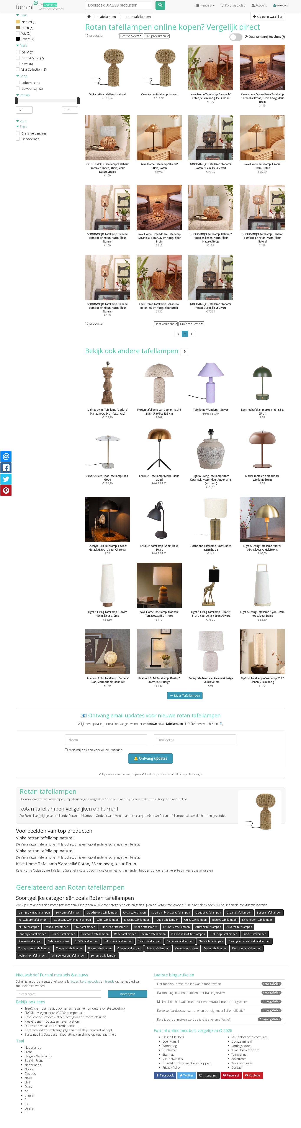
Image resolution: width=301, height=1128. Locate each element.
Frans (28, 1052)
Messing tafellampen (137, 920)
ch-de (29, 1078)
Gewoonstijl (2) (32, 88)
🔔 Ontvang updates (150, 758)
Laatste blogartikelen (174, 974)
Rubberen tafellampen (114, 927)
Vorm (22, 121)
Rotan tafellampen (158, 948)
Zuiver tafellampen (215, 948)
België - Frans (34, 1060)
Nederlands (33, 1047)
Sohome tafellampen (103, 955)
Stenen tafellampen (56, 927)
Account (259, 5)
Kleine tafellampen (186, 948)
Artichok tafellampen (208, 927)
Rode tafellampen (125, 934)
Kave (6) (27, 64)
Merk (21, 45)
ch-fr (28, 1082)
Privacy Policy (171, 1067)
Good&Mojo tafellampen (102, 912)
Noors (29, 1069)
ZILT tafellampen (28, 927)
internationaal (66, 1026)
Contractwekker (36, 1030)
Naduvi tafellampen (211, 941)
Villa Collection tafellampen (68, 955)
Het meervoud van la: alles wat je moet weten (219, 984)
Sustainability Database (41, 1034)
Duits (28, 1087)
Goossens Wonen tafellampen (72, 920)
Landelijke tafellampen (32, 934)
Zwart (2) (27, 39)
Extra (21, 127)
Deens (29, 1108)
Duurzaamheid (241, 1041)
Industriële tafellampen (118, 941)
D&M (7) (27, 52)
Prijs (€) (22, 95)
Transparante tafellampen (34, 948)
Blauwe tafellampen (224, 920)
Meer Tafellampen (185, 695)
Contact (236, 1067)
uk (26, 1104)
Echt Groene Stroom (39, 1017)
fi (25, 1100)
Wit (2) (26, 33)
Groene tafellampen (239, 912)
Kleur (21, 15)
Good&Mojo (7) (32, 58)
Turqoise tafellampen (69, 948)
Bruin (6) (27, 28)
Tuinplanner (239, 1054)
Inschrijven (127, 994)
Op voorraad (30, 139)
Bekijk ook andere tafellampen (137, 350)
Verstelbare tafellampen (33, 920)
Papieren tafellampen (180, 941)
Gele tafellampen (58, 941)
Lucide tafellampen (254, 934)
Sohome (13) (30, 83)
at (26, 1113)
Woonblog (169, 1046)
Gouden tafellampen (208, 912)
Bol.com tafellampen (68, 912)
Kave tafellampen (84, 927)
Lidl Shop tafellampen (224, 934)
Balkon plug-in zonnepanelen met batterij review (219, 993)
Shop (21, 76)
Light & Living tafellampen (34, 912)
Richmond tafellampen (95, 934)
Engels (29, 1095)
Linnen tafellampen (145, 927)
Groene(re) (50, 5)
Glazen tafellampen (154, 934)
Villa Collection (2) (33, 69)
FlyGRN (29, 1013)
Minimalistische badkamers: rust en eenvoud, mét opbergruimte (219, 1002)
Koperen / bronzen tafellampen (170, 912)
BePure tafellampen (269, 912)
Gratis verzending (33, 133)
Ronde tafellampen (63, 934)
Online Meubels (173, 1037)
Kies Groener (34, 1021)
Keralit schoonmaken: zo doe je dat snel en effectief (219, 1019)
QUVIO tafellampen (86, 941)
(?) (283, 37)
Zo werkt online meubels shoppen (186, 1063)
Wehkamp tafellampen (32, 955)
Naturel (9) (28, 22)
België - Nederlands (38, 1056)
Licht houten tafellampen (257, 920)
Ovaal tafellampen (134, 912)
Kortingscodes (241, 1046)
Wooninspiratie (241, 1063)
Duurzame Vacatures (39, 1026)
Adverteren (239, 1059)
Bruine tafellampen (100, 948)
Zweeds (30, 1074)
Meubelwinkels (172, 1059)
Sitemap (168, 1054)
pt (26, 1091)
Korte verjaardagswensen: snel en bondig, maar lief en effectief (219, 1010)
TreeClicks (32, 1008)
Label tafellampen (108, 920)
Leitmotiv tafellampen (176, 927)
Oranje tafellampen (129, 948)
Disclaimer (169, 1050)
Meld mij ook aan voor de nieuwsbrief (93, 750)
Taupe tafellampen (166, 920)
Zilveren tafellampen (239, 927)
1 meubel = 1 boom (245, 1050)
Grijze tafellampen (195, 920)
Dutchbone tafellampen (246, 948)
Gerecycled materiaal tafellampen (249, 941)
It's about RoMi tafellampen (188, 934)
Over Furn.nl (170, 1041)
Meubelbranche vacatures (249, 1037)
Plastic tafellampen (149, 941)
